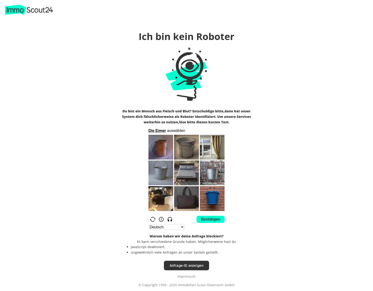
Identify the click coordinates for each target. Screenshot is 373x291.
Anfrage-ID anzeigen (187, 265)
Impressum (186, 276)
